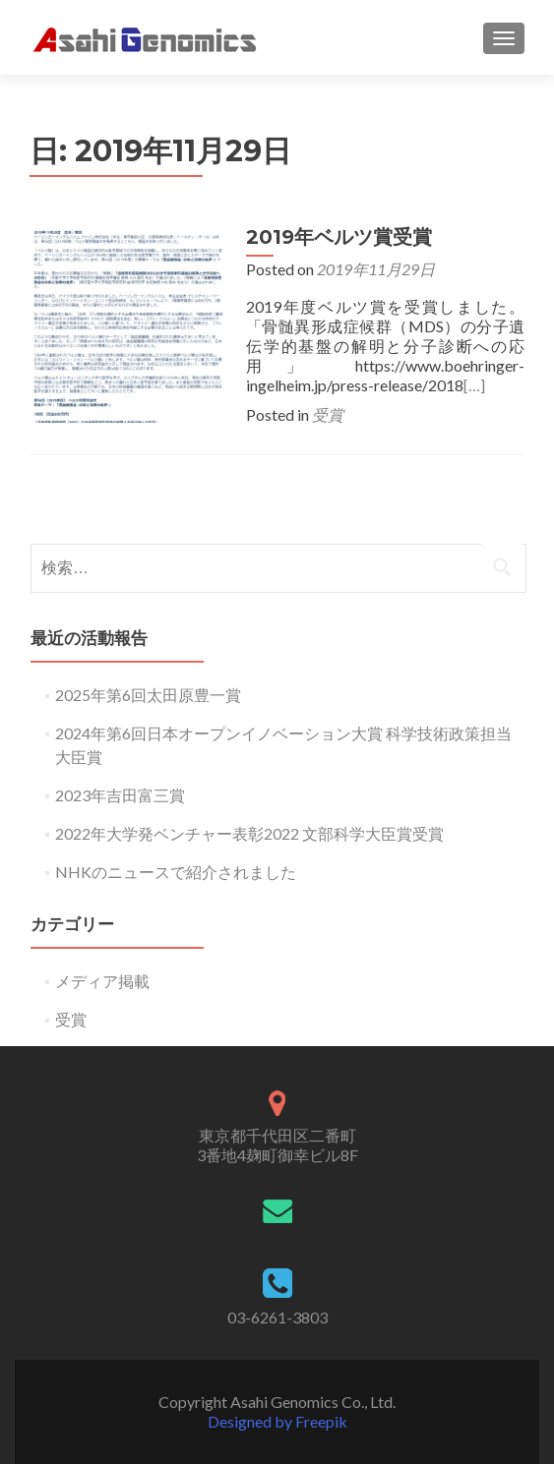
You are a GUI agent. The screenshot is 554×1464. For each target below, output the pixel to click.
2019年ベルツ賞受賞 (339, 237)
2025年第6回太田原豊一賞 (148, 694)
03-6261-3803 (277, 1317)
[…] (474, 385)
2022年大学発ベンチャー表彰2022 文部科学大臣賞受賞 (249, 833)
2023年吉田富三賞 (120, 795)
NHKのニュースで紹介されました (175, 871)
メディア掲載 (102, 980)
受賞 (327, 414)
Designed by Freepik (277, 1421)
